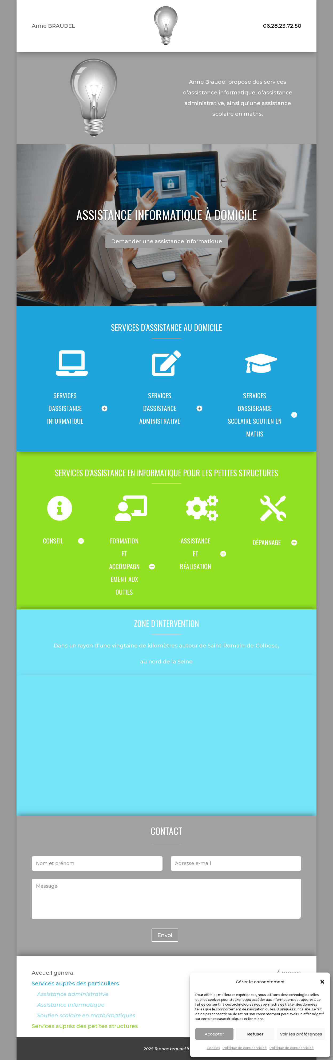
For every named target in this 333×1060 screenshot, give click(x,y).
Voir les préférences (301, 1034)
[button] (322, 982)
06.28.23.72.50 (282, 26)
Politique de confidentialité (245, 1048)
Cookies (213, 1048)
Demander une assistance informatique (166, 241)
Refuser (255, 1034)
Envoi (164, 935)
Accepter (214, 1034)
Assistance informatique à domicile (166, 214)
